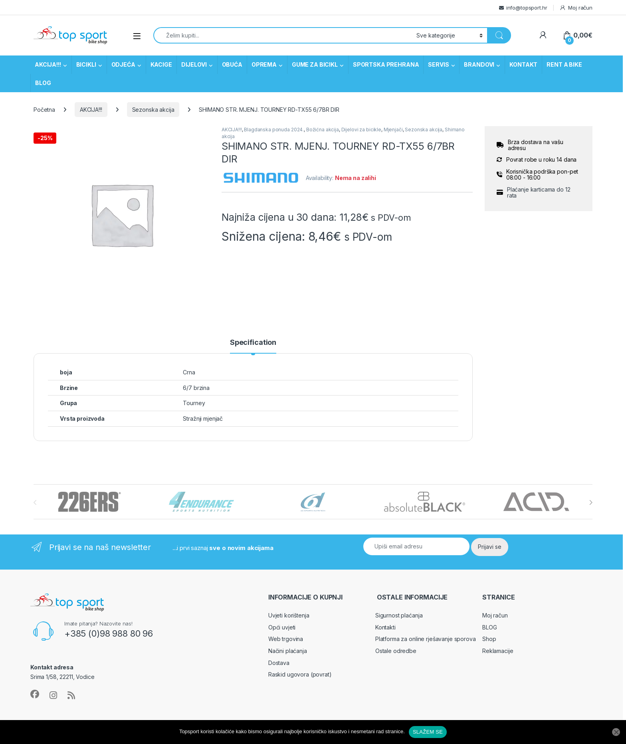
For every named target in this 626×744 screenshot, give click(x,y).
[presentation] (590, 502)
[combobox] (282, 35)
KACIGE (161, 64)
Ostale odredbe (395, 650)
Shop (489, 638)
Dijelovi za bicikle (361, 130)
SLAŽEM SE (428, 732)
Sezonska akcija (153, 109)
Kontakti (385, 627)
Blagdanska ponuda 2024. (274, 130)
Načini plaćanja (287, 650)
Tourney (194, 403)
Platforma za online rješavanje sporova (425, 638)
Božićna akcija (322, 130)
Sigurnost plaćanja (398, 615)
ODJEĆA (123, 64)
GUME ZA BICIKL (315, 64)
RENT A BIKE (564, 64)
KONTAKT (523, 64)
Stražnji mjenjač (203, 418)
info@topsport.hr (526, 7)
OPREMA (264, 64)
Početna (44, 109)
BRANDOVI (479, 64)
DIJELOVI (194, 64)
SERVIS (438, 64)
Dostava (278, 662)
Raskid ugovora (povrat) (300, 674)
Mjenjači (393, 130)
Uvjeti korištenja (288, 615)
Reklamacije (497, 650)
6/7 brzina (196, 387)
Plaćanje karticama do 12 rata (539, 192)
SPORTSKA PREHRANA (386, 64)
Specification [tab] (253, 342)
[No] (616, 732)
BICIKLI (86, 64)
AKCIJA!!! (48, 64)
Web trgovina (285, 638)
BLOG (43, 82)
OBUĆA (232, 64)
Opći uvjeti (281, 627)
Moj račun (575, 7)
